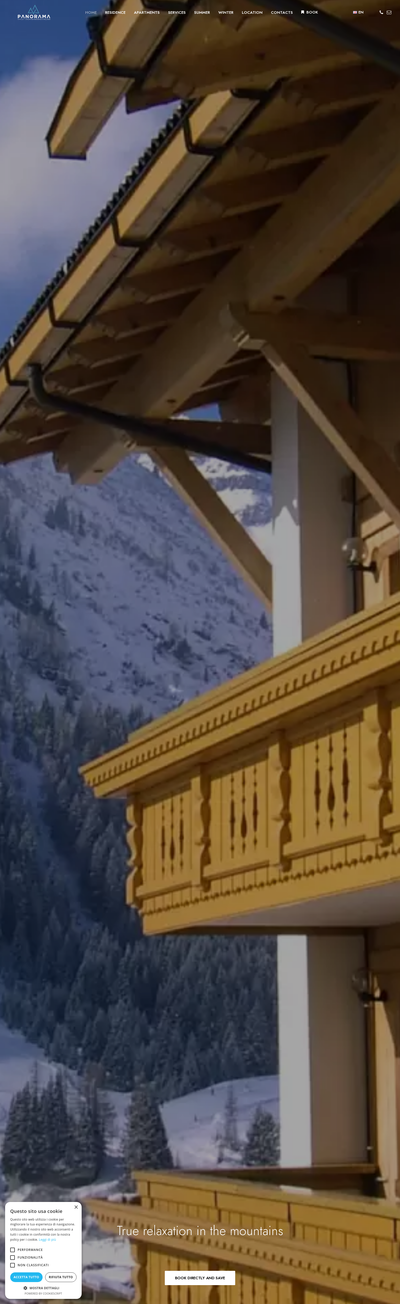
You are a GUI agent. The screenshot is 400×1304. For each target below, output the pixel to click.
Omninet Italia (324, 1235)
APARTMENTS (140, 14)
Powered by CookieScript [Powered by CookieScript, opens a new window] (43, 1293)
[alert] (43, 1250)
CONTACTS (275, 14)
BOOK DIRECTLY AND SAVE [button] (200, 157)
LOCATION (245, 14)
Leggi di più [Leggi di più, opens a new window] (47, 1239)
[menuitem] (84, 14)
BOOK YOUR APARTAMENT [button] (200, 656)
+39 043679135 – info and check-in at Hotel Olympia (148, 1220)
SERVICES (170, 14)
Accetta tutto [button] (26, 1277)
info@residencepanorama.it (127, 1228)
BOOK (306, 13)
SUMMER (196, 14)
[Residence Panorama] (27, 13)
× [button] (76, 1207)
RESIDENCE (109, 14)
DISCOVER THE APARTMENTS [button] (69, 460)
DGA (344, 1235)
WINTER (219, 14)
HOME (84, 14)
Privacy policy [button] (315, 1214)
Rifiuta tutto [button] (61, 1277)
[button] (382, 13)
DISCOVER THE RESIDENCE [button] (267, 308)
